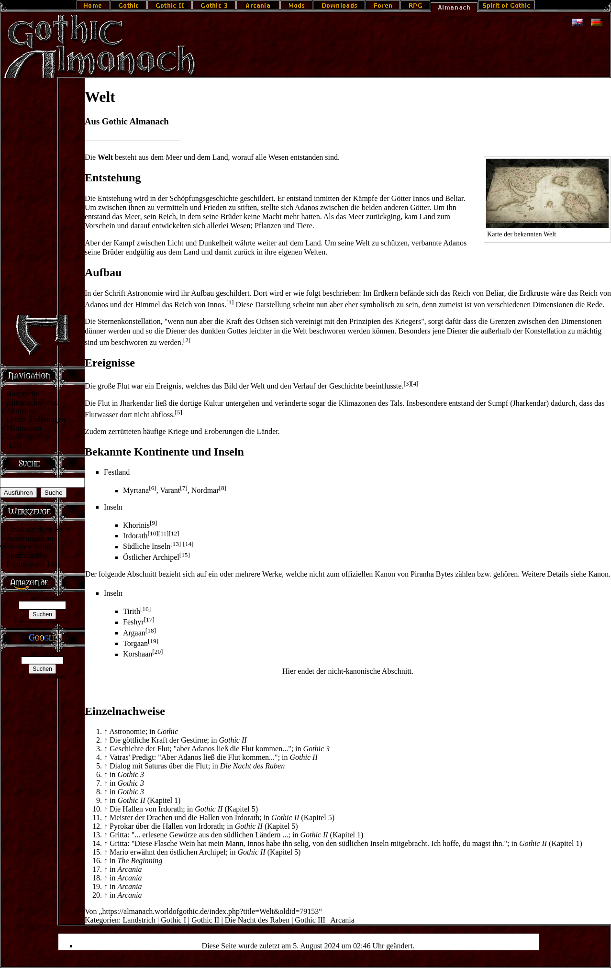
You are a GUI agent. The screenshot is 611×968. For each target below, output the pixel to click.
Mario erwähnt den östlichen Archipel (168, 852)
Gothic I (173, 920)
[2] (187, 340)
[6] (152, 487)
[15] (184, 554)
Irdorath (135, 536)
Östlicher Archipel (151, 557)
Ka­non (598, 574)
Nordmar (205, 491)
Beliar (454, 198)
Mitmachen (23, 428)
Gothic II (205, 920)
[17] (149, 619)
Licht (175, 243)
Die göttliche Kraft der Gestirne (158, 740)
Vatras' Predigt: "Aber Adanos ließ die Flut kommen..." (194, 757)
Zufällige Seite (29, 437)
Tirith (131, 611)
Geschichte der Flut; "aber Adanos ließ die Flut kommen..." (200, 749)
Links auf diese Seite (38, 529)
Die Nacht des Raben (257, 920)
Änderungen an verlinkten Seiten (27, 542)
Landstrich (139, 920)
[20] (157, 651)
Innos (421, 198)
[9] (153, 522)
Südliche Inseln (146, 547)
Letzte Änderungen (35, 419)
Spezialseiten (26, 555)
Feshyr (133, 622)
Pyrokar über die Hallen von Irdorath (166, 826)
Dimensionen (553, 304)
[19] (153, 641)
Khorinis (136, 525)
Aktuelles (20, 411)
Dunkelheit (216, 243)
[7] (184, 487)
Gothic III (310, 920)
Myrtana (136, 491)
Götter (401, 198)
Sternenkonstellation (129, 321)
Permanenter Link (33, 564)
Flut (104, 403)
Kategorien (102, 920)
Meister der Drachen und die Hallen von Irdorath (184, 817)
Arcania (342, 920)
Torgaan (135, 643)
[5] (178, 412)
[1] (230, 302)
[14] (188, 543)
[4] (415, 383)
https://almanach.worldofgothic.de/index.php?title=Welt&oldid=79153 (210, 911)
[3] (407, 383)
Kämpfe (365, 198)
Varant (170, 491)
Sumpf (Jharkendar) (518, 403)
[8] (223, 487)
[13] (175, 543)
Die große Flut (107, 386)
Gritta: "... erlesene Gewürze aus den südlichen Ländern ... (199, 835)
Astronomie (145, 293)
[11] (163, 533)
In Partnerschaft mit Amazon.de (42, 621)
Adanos (96, 304)
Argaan (134, 633)
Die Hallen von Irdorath (146, 809)
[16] (145, 608)
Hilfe (14, 445)
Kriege (178, 431)
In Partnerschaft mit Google (42, 676)
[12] (173, 533)
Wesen (278, 157)
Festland (117, 472)
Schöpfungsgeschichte (203, 198)
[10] (153, 533)
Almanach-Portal (32, 402)
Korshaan (137, 654)
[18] (150, 630)
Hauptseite (22, 393)
